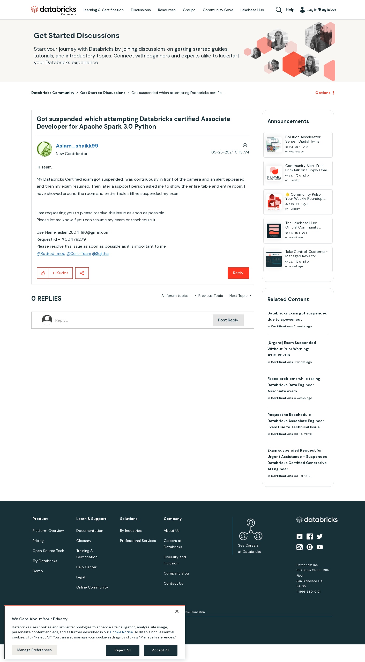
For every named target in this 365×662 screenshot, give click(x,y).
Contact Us (173, 583)
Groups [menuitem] (189, 10)
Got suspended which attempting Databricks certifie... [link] (177, 92)
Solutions (129, 519)
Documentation (89, 530)
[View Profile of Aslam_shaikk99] (77, 145)
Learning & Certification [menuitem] (103, 10)
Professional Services (138, 540)
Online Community (92, 587)
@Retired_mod (51, 253)
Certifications (282, 326)
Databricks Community (53, 10)
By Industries (131, 530)
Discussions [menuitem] (141, 10)
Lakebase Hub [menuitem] (252, 10)
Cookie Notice (121, 632)
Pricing (38, 540)
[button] (43, 273)
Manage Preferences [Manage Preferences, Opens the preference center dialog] (34, 650)
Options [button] (323, 92)
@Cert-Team (78, 253)
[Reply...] (134, 320)
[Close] (177, 611)
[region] (94, 632)
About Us (172, 530)
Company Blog (176, 573)
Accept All (160, 650)
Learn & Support (91, 519)
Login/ (322, 9)
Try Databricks (45, 560)
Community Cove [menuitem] (218, 10)
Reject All (122, 650)
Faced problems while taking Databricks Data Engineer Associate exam (293, 384)
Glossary (83, 540)
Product (40, 519)
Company (173, 519)
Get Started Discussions (102, 92)
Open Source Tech (48, 550)
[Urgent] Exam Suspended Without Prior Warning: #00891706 (291, 348)
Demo (38, 571)
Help (290, 9)
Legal (80, 577)
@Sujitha (100, 253)
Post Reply (228, 320)
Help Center (86, 567)
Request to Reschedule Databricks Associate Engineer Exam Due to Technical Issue (295, 420)
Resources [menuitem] (167, 10)
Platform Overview (48, 530)
